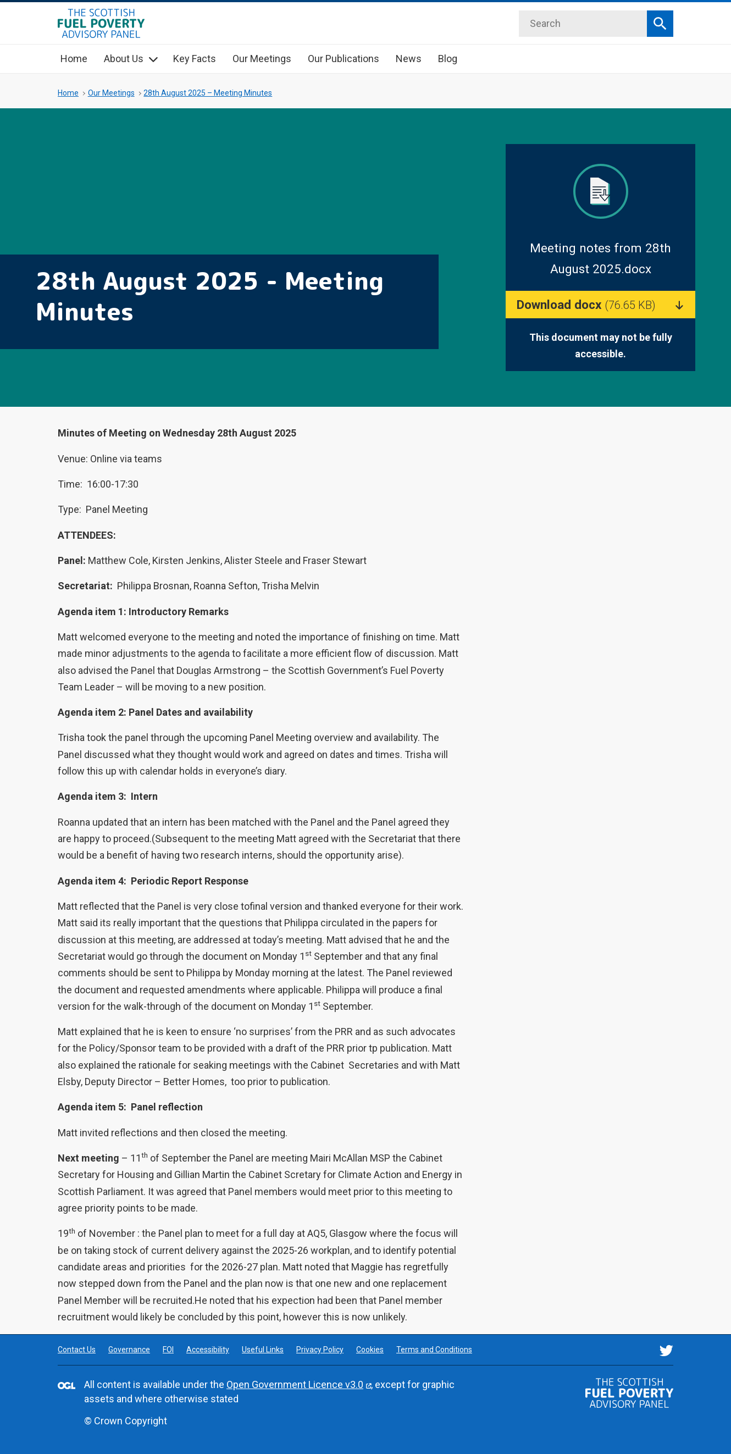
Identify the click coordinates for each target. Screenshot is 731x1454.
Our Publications (343, 58)
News (409, 58)
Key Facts (194, 58)
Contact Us (77, 1349)
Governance (129, 1349)
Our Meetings (261, 58)
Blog (447, 58)
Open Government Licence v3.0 (294, 1384)
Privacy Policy (320, 1349)
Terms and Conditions (434, 1349)
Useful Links (263, 1349)
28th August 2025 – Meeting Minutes (207, 93)
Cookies (370, 1349)
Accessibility (207, 1349)
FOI (168, 1349)
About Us (123, 58)
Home (73, 58)
